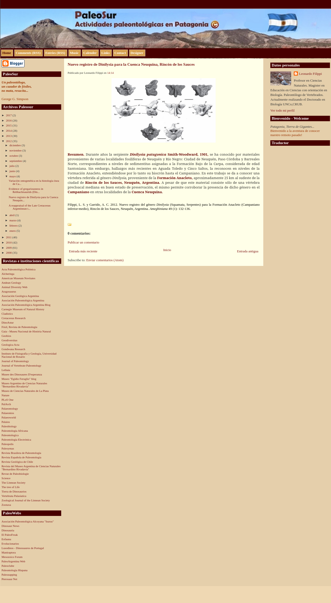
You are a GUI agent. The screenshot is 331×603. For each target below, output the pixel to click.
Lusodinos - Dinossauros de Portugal (23, 548)
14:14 (110, 72)
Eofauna (6, 539)
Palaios (6, 421)
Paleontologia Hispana (14, 570)
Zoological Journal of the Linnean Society (26, 500)
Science (6, 478)
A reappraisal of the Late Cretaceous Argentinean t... (29, 207)
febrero (13, 225)
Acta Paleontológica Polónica (18, 269)
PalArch (6, 404)
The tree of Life (11, 487)
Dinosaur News (10, 525)
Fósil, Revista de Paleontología (19, 326)
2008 (9, 252)
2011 (9, 237)
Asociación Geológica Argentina (20, 295)
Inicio (167, 250)
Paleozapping (9, 574)
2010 (9, 242)
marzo (13, 220)
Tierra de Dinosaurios (14, 491)
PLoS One (8, 399)
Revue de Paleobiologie (15, 473)
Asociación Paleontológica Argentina (23, 300)
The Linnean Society (14, 482)
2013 (9, 135)
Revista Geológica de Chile (17, 461)
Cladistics (7, 313)
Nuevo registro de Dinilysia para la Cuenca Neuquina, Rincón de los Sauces (131, 64)
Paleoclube (8, 565)
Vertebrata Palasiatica (14, 495)
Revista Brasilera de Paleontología (21, 452)
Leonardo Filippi (310, 74)
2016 (9, 120)
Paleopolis (8, 444)
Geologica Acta (10, 344)
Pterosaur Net (9, 579)
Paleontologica (10, 435)
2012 (9, 141)
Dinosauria (8, 530)
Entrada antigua (247, 251)
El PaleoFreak (10, 534)
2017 (9, 115)
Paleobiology (9, 426)
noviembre (15, 150)
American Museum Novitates (18, 278)
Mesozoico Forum (12, 556)
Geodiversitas (9, 340)
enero (12, 230)
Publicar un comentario (83, 242)
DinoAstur (8, 322)
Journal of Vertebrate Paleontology (21, 365)
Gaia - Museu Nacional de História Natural (26, 331)
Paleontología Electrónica (16, 439)
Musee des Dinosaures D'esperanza (22, 374)
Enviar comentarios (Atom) (104, 260)
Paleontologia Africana (15, 430)
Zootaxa (6, 504)
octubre (14, 155)
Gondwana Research (13, 349)
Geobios (6, 335)
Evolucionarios (10, 543)
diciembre (15, 145)
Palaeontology (10, 408)
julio (12, 165)
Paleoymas (8, 448)
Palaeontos (8, 413)
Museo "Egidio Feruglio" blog (19, 378)
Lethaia (6, 369)
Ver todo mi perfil (282, 110)
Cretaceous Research (14, 318)
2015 (9, 125)
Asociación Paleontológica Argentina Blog (26, 304)
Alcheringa (8, 273)
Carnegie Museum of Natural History (23, 309)
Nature (5, 395)
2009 (9, 247)
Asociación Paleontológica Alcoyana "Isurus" (28, 521)
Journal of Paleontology (15, 361)
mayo (12, 176)
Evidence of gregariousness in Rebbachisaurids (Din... (26, 190)
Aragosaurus (9, 291)
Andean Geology (11, 282)
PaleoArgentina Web (13, 561)
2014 (9, 130)
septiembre (16, 160)
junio (12, 171)
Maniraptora (9, 552)
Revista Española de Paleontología (21, 457)
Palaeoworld (9, 417)
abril (12, 215)
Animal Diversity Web (14, 287)
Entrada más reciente (83, 251)
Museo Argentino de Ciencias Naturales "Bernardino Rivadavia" (24, 385)
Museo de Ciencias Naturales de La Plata (25, 390)
